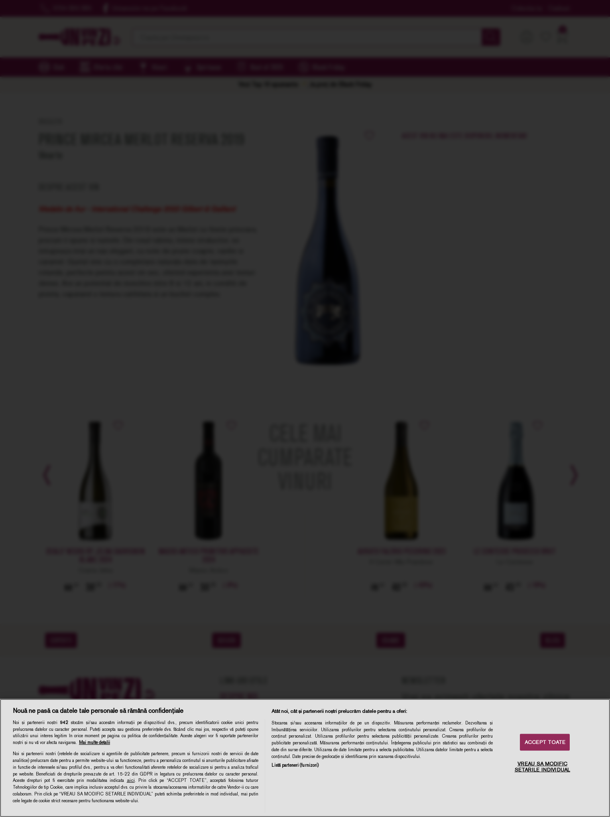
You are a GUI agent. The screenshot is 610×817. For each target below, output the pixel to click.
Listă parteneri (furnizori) (295, 765)
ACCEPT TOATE (545, 742)
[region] (305, 758)
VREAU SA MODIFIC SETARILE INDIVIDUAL (542, 766)
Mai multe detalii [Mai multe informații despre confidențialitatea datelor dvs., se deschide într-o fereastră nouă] (94, 742)
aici (131, 780)
